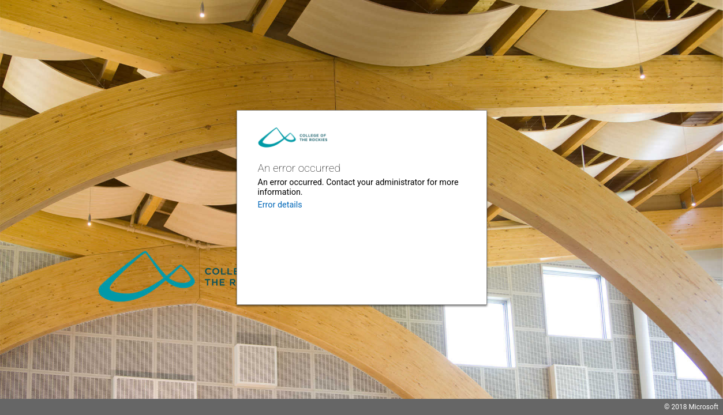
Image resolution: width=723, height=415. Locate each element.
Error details (280, 205)
